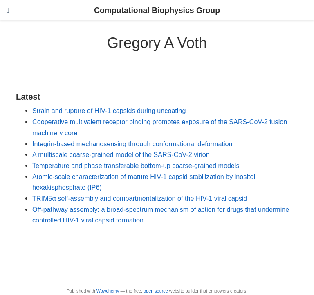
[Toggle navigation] (8, 10)
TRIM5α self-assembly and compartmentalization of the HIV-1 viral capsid (139, 198)
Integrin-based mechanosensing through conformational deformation (132, 144)
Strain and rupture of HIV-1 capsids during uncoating (109, 110)
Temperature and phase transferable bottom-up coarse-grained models (136, 165)
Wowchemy (107, 290)
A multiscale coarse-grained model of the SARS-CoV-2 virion (121, 154)
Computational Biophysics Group (157, 10)
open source (156, 290)
